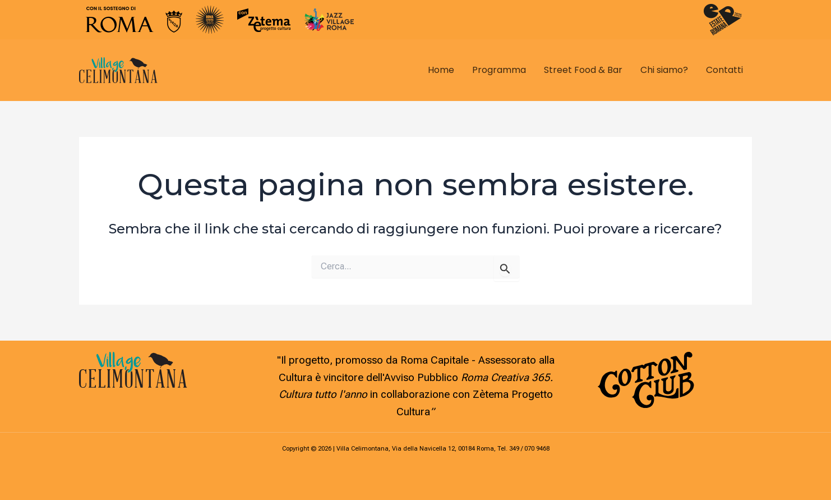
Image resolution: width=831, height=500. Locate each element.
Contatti (724, 69)
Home (441, 69)
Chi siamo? (664, 69)
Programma (499, 69)
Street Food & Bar (583, 69)
